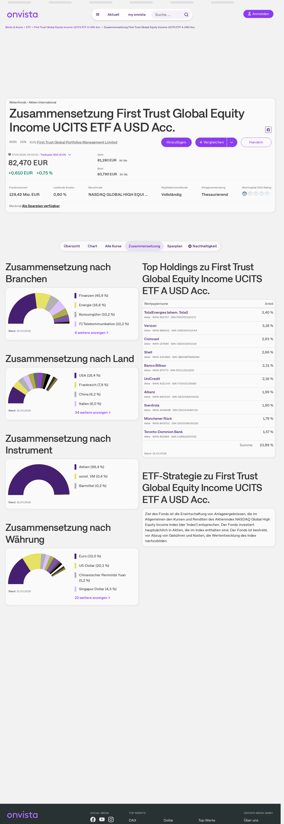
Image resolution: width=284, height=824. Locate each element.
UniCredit (152, 378)
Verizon (150, 325)
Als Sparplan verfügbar (41, 205)
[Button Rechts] (232, 142)
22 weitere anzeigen (93, 597)
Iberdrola (151, 405)
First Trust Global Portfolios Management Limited (77, 142)
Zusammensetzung (144, 246)
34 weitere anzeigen (93, 412)
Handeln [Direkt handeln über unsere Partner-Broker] (256, 142)
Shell (148, 352)
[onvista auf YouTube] (102, 820)
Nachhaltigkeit (202, 246)
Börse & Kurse (14, 27)
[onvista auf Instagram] (111, 820)
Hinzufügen (176, 142)
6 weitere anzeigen (92, 332)
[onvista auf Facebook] (93, 820)
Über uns (251, 820)
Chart (92, 246)
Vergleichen (211, 142)
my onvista (137, 14)
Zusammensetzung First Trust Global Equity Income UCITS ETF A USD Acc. (149, 27)
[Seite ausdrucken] (268, 130)
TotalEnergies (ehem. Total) (166, 312)
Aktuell (113, 14)
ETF (28, 27)
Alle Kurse (113, 246)
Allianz (149, 392)
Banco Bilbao (155, 365)
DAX (132, 820)
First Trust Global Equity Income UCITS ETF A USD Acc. (67, 27)
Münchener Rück (158, 418)
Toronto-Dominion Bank (163, 431)
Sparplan (174, 246)
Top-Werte (206, 820)
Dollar (168, 820)
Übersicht (72, 246)
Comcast (151, 339)
